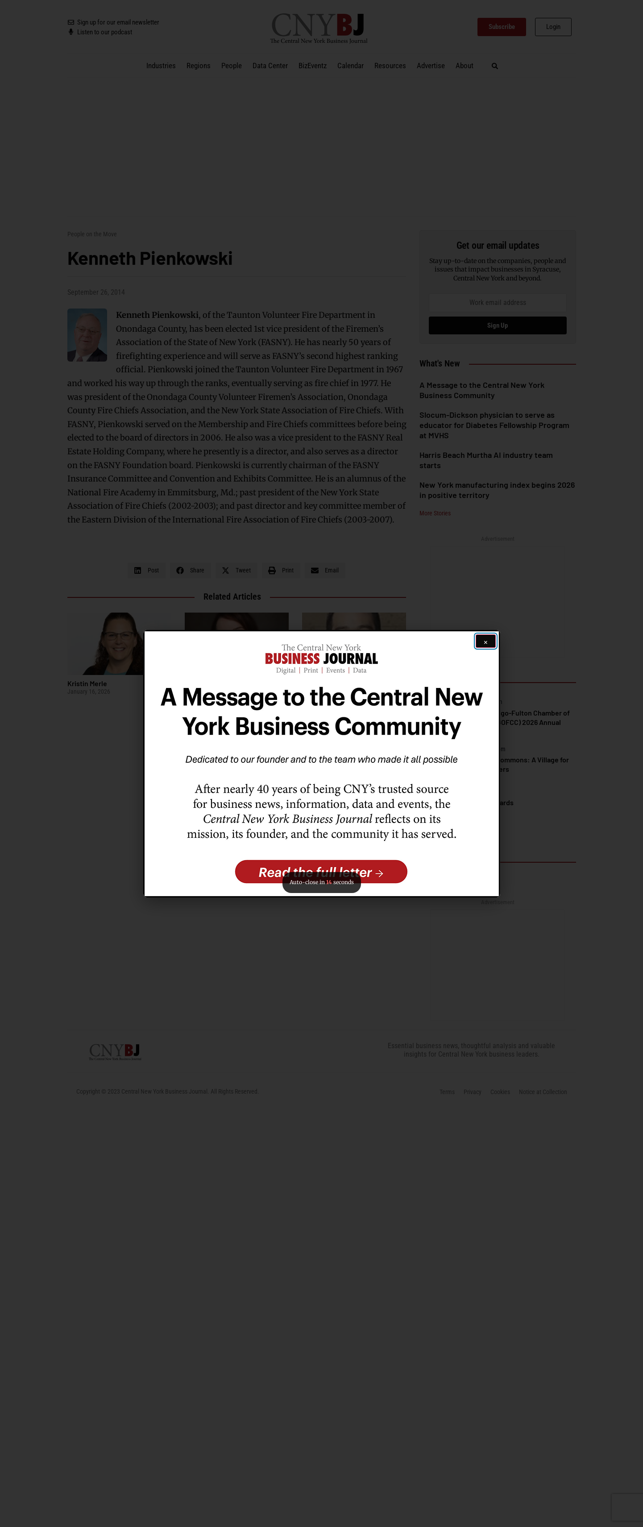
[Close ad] (486, 641)
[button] (321, 763)
